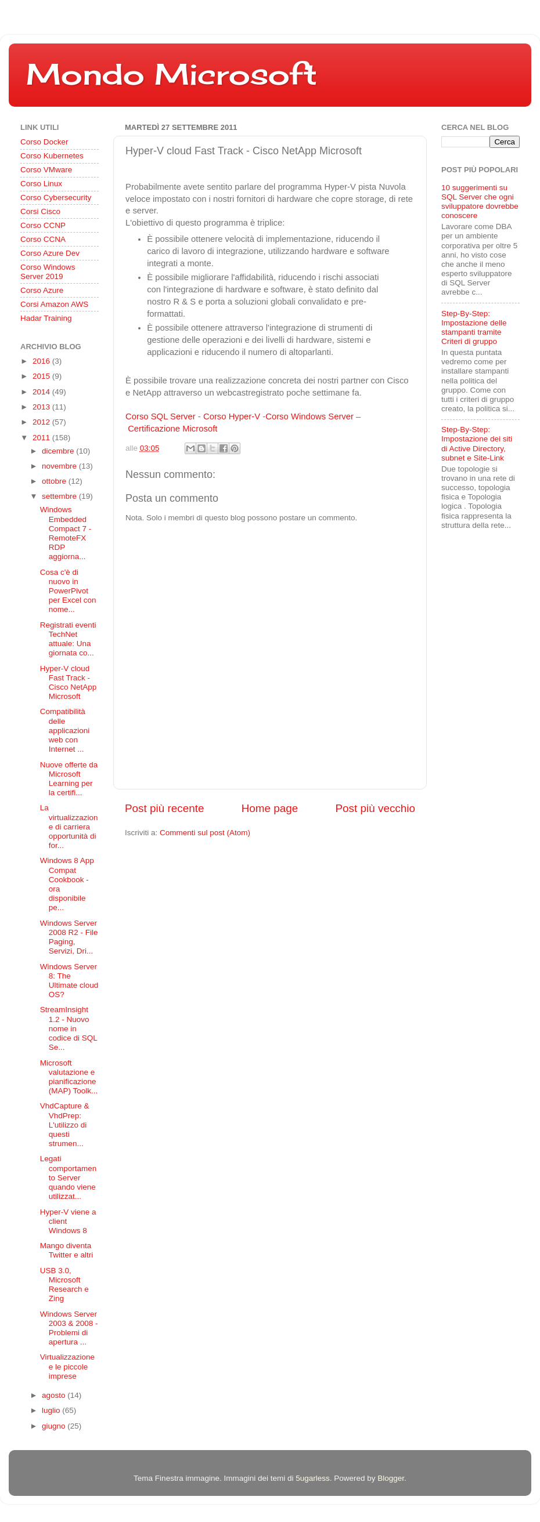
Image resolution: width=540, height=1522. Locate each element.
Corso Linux (41, 183)
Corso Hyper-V (231, 416)
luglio (52, 1410)
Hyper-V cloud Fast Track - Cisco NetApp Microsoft (68, 682)
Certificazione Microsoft (172, 428)
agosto (54, 1395)
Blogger (390, 1478)
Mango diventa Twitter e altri (66, 1250)
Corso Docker (44, 141)
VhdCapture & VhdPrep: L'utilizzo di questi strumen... (64, 1124)
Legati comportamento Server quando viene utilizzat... (68, 1177)
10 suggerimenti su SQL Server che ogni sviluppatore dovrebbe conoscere (480, 201)
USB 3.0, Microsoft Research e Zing (64, 1284)
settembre (60, 496)
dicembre (59, 451)
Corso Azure (41, 290)
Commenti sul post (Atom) (205, 832)
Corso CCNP (43, 225)
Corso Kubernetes (52, 155)
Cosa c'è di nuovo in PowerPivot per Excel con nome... (68, 591)
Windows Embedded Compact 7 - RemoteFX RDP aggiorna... (66, 533)
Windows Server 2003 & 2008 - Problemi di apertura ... (69, 1328)
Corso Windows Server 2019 (47, 272)
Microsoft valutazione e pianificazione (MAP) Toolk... (69, 1077)
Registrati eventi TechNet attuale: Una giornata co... (68, 639)
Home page (270, 808)
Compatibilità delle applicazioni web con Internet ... (65, 730)
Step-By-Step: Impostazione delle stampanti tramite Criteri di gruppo (474, 327)
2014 (42, 391)
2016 (42, 361)
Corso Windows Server (309, 416)
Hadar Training (46, 318)
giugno (54, 1426)
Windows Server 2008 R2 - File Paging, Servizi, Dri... (69, 937)
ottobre (55, 481)
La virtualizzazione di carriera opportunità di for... (69, 826)
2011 (42, 437)
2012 (42, 422)
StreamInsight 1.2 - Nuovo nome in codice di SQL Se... (69, 1028)
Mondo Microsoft (171, 74)
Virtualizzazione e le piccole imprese (67, 1366)
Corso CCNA (43, 239)
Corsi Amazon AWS (54, 304)
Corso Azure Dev (50, 253)
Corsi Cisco (40, 211)
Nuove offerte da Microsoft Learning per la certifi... (69, 779)
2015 (42, 376)
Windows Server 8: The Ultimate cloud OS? (69, 980)
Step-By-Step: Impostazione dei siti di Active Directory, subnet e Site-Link (476, 443)
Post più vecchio (375, 808)
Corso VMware (46, 169)
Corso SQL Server (160, 416)
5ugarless (313, 1478)
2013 (42, 407)
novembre (60, 466)
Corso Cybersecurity (55, 197)
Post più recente (164, 808)
